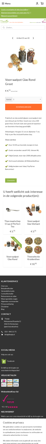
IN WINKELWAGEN (23, 107)
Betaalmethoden (7, 288)
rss (23, 435)
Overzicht (11, 180)
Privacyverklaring (7, 304)
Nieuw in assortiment (9, 16)
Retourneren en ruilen (8, 296)
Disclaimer (5, 307)
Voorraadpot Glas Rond (12, 258)
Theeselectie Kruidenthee (33, 258)
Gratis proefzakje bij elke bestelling (14, 9)
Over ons (4, 286)
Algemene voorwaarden (9, 301)
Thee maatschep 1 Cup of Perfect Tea (12, 224)
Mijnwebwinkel (24, 439)
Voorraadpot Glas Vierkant (33, 222)
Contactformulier (7, 294)
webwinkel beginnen (31, 435)
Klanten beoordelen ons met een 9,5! (15, 13)
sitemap (18, 435)
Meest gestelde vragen (9, 299)
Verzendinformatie (7, 291)
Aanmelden (7, 424)
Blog (2, 309)
